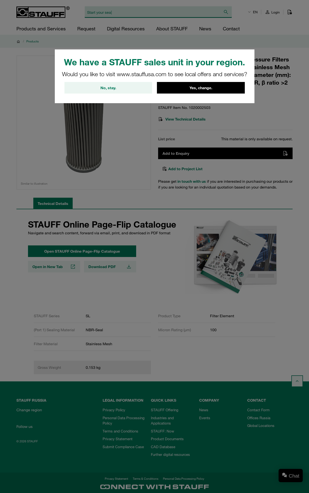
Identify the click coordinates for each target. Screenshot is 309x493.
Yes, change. (201, 87)
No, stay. (108, 87)
